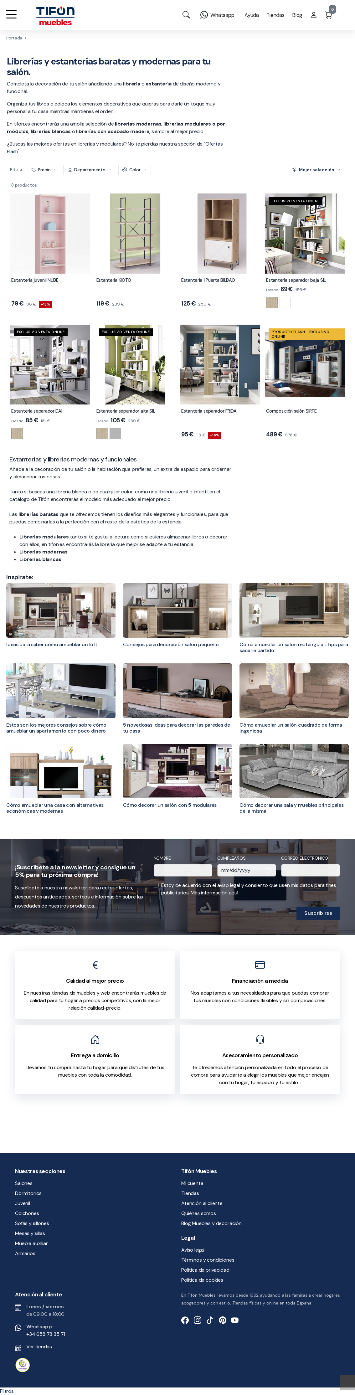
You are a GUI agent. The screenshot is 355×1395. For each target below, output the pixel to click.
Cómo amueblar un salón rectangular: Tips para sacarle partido (293, 647)
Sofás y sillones (32, 1223)
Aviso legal (192, 1250)
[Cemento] (115, 433)
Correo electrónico (304, 858)
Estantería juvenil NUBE (34, 280)
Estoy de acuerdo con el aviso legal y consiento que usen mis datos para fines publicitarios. (249, 889)
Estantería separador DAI (36, 411)
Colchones (27, 1213)
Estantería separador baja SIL (296, 280)
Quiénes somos (198, 1213)
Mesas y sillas (30, 1233)
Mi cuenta (192, 1183)
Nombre (162, 858)
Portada (14, 38)
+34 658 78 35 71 (45, 1334)
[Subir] (347, 1382)
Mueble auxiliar (31, 1243)
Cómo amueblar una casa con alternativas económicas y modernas (55, 808)
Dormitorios (28, 1193)
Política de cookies (202, 1280)
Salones (24, 1183)
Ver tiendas (39, 1346)
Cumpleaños (231, 858)
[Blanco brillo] (285, 302)
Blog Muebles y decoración (211, 1223)
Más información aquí (214, 892)
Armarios (25, 1253)
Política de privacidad (205, 1270)
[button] (11, 18)
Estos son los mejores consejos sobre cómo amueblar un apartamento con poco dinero (56, 728)
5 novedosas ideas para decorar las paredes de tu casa (176, 728)
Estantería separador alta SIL (125, 411)
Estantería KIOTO (113, 280)
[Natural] (272, 302)
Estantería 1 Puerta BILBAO (208, 280)
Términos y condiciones (207, 1260)
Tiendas (190, 1193)
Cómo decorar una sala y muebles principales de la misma (291, 808)
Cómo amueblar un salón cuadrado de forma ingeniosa (290, 728)
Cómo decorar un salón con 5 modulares (170, 805)
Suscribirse (318, 913)
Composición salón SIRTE (291, 411)
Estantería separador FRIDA (209, 411)
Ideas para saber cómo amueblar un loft (51, 644)
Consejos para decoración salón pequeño (171, 644)
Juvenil (22, 1203)
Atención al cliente (202, 1203)
